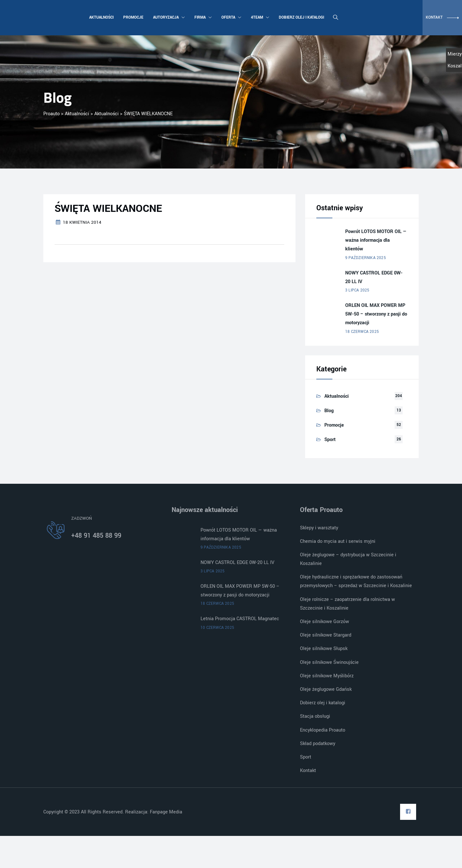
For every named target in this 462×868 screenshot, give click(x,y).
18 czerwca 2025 (362, 331)
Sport (330, 439)
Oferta (231, 17)
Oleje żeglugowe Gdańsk (326, 689)
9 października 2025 (365, 258)
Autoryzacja (168, 17)
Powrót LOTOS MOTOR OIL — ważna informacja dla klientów (376, 240)
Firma (202, 17)
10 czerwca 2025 (217, 627)
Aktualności (101, 17)
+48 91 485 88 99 (96, 535)
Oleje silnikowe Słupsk (323, 648)
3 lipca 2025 (357, 290)
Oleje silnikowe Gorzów (324, 621)
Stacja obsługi (315, 716)
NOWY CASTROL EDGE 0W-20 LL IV (374, 277)
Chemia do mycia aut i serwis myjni (337, 541)
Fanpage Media (167, 812)
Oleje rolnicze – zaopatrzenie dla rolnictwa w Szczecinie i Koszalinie (347, 604)
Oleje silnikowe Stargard (325, 635)
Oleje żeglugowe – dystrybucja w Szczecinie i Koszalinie (348, 559)
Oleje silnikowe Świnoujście (329, 662)
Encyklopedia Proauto (322, 730)
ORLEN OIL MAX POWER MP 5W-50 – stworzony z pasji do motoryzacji (376, 314)
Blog (329, 410)
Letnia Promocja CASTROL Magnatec (240, 618)
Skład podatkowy (317, 743)
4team (259, 17)
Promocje (133, 17)
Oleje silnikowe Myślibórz (327, 676)
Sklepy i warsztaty (319, 528)
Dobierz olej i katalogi (300, 17)
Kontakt (308, 770)
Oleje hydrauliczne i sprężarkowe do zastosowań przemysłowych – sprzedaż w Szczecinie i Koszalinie (356, 581)
